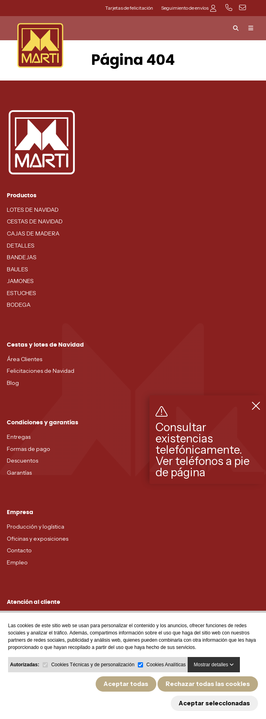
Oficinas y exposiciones (37, 538)
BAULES (17, 269)
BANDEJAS (22, 257)
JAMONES (20, 281)
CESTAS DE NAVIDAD (35, 221)
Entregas (19, 436)
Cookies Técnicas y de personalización (92, 664)
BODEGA (19, 304)
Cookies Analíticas (166, 664)
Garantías (19, 472)
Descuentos (22, 460)
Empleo (17, 562)
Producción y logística (35, 526)
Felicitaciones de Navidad (40, 370)
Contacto (19, 550)
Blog (13, 382)
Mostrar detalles (214, 664)
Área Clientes (24, 359)
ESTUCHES (21, 293)
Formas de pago (28, 448)
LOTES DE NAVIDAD (33, 209)
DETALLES (21, 245)
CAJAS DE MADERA (33, 233)
